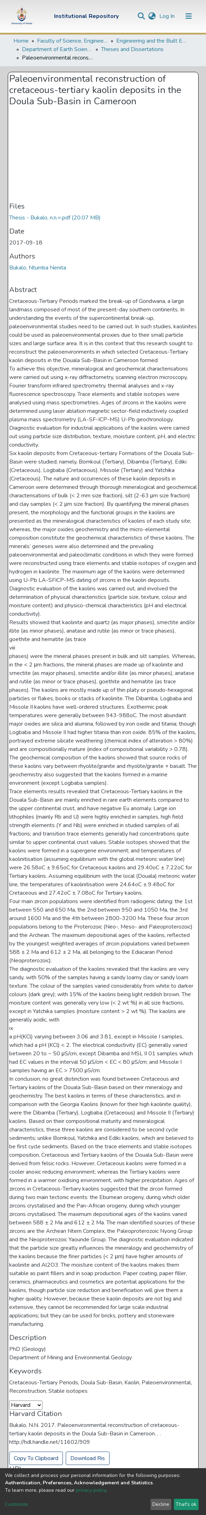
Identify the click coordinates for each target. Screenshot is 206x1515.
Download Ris (87, 1458)
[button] (152, 16)
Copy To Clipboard (36, 1458)
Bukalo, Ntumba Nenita (37, 268)
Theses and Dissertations (132, 49)
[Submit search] (141, 16)
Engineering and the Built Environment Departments (151, 41)
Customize (16, 1504)
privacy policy (91, 1490)
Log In (167, 16)
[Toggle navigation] (189, 16)
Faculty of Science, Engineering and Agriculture (72, 41)
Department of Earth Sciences (57, 49)
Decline (160, 1504)
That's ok (186, 1504)
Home (21, 41)
